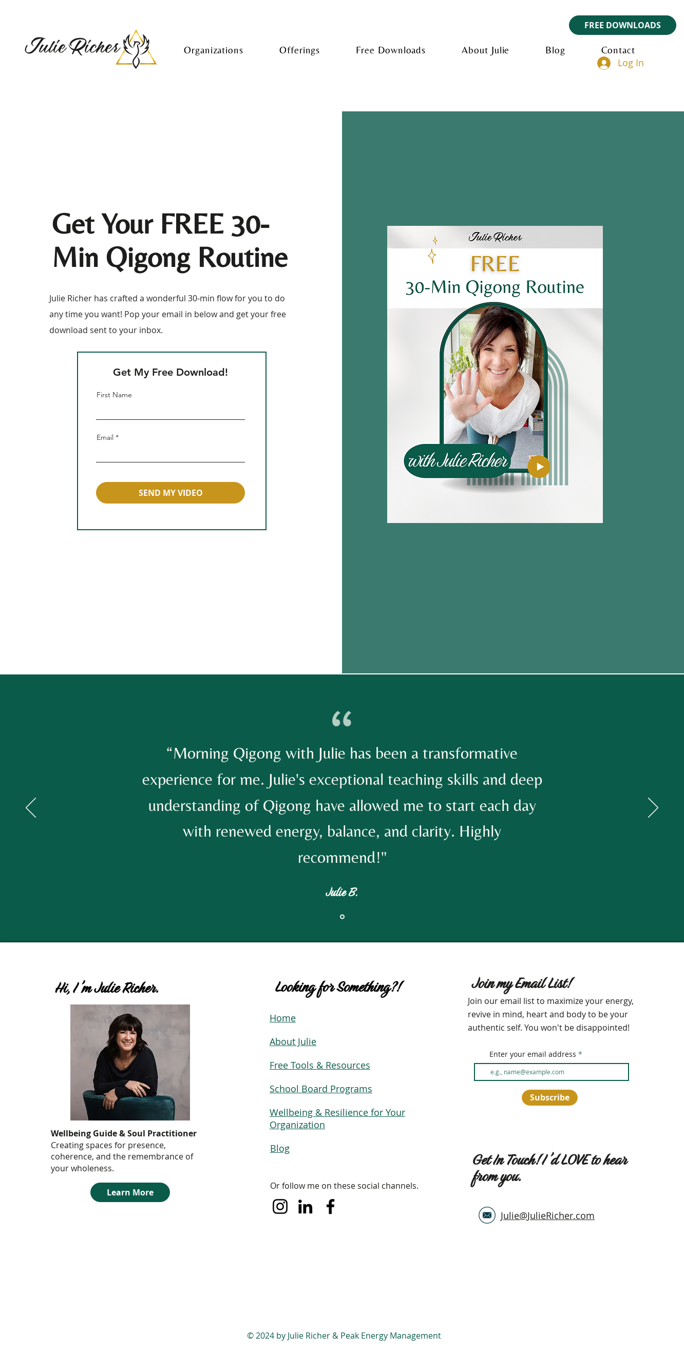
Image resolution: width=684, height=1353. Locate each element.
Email (105, 437)
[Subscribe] (550, 1098)
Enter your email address (532, 1054)
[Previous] (31, 808)
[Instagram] (280, 1206)
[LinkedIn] (305, 1206)
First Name (114, 394)
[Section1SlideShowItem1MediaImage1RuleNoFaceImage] (342, 917)
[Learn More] (130, 1192)
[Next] (653, 808)
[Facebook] (330, 1206)
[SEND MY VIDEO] (170, 493)
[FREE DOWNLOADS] (622, 25)
